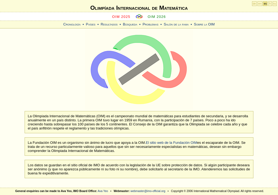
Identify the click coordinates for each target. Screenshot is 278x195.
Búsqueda (130, 24)
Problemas (150, 24)
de (254, 3)
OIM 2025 (121, 17)
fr (270, 3)
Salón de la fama (176, 24)
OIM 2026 (157, 17)
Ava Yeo (103, 191)
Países (90, 24)
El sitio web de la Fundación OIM (171, 143)
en (260, 3)
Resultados (109, 24)
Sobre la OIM (204, 24)
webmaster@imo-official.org (147, 191)
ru (274, 3)
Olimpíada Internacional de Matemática (139, 7)
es (265, 3)
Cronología (72, 24)
